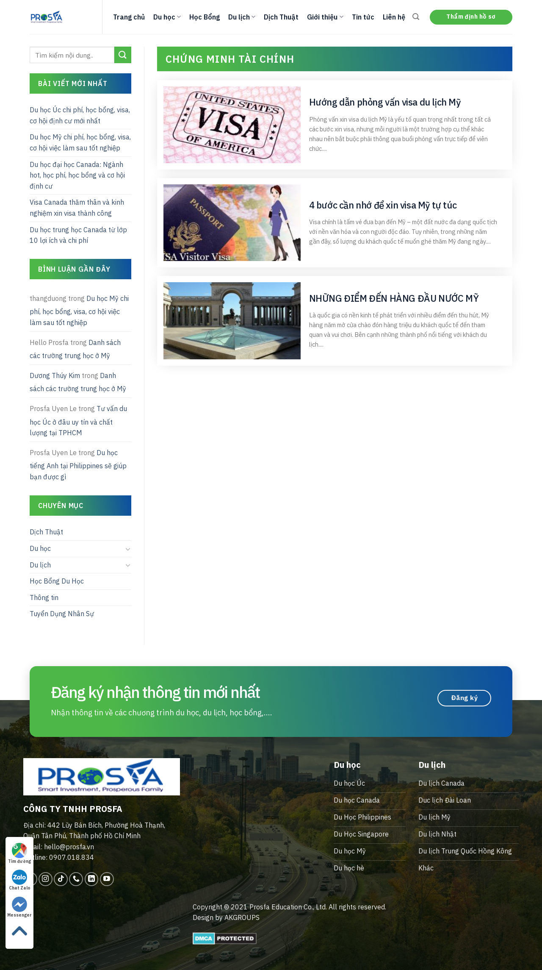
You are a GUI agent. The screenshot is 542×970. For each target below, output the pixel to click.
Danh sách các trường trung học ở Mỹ (75, 349)
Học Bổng (204, 17)
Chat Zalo (19, 880)
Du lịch (241, 17)
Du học (167, 17)
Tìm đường (19, 853)
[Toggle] (127, 549)
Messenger (19, 907)
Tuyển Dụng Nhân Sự (62, 613)
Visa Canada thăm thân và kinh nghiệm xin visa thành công (77, 207)
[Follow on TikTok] (61, 879)
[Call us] (76, 879)
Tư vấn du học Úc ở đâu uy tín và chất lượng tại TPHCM (78, 420)
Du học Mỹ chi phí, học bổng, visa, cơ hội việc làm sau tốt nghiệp (80, 142)
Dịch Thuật (281, 17)
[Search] (415, 16)
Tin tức (363, 17)
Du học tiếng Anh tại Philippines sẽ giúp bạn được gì (78, 464)
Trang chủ (129, 17)
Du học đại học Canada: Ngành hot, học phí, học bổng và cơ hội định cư (77, 175)
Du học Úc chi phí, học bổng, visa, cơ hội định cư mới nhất (80, 115)
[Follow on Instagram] (46, 879)
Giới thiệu (325, 17)
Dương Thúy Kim (55, 375)
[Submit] (122, 55)
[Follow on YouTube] (107, 879)
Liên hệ (394, 17)
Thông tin (44, 597)
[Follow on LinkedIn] (92, 879)
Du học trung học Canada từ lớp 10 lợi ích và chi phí (78, 235)
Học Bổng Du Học (57, 581)
